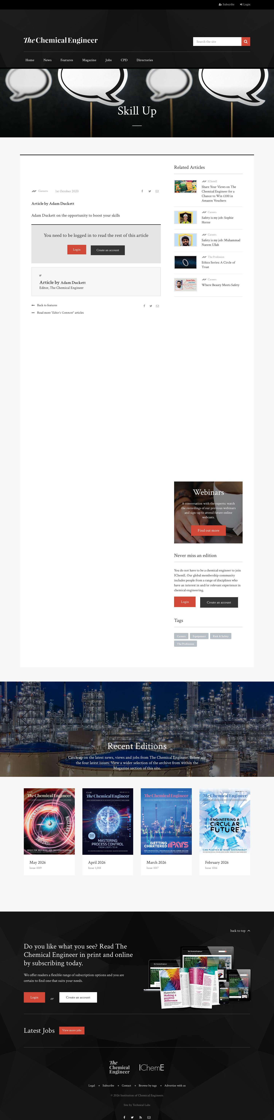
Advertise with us (176, 1078)
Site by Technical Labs (137, 1097)
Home (28, 60)
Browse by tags (148, 1078)
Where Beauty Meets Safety (220, 282)
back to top (237, 926)
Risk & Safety (223, 631)
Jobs (96, 60)
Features (60, 60)
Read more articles (60, 312)
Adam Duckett (75, 282)
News (43, 60)
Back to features (47, 305)
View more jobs (73, 1023)
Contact (126, 1078)
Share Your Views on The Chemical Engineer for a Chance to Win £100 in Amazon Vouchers (219, 193)
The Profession (216, 254)
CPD (108, 60)
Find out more (208, 526)
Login (245, 4)
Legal (90, 1078)
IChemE (212, 180)
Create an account (108, 249)
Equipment (201, 631)
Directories (127, 60)
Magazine (80, 60)
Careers (44, 190)
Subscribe (226, 4)
